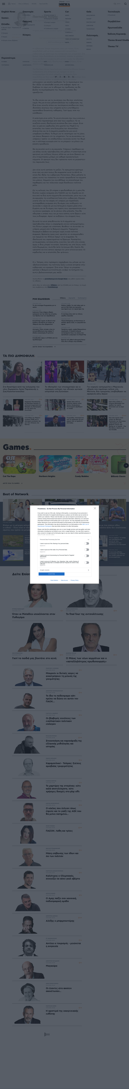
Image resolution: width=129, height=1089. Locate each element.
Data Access (64, 580)
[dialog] (64, 544)
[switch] (86, 543)
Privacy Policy (74, 580)
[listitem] (64, 539)
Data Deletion (54, 580)
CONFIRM (51, 574)
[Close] (95, 509)
